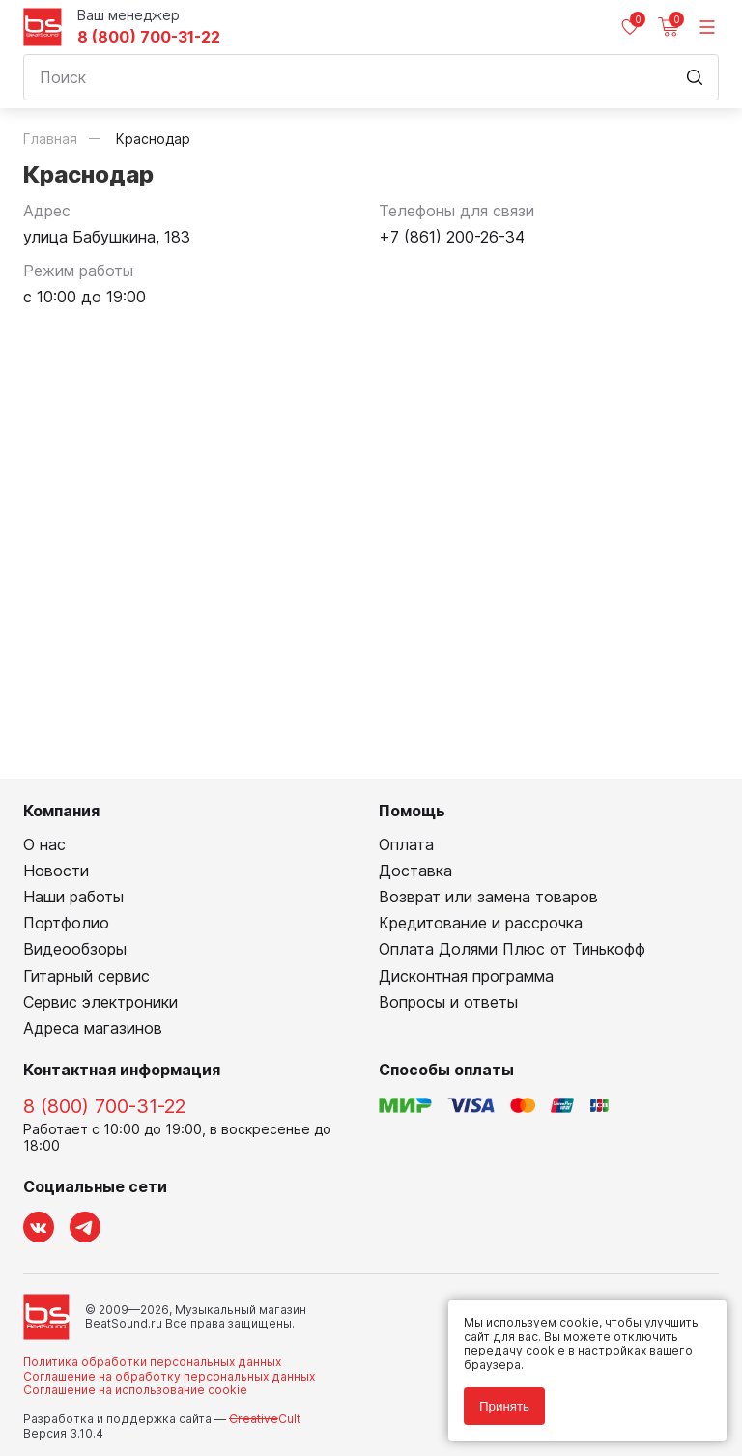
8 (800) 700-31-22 (148, 37)
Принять (504, 1406)
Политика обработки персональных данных (152, 1362)
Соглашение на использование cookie (135, 1390)
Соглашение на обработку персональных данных (169, 1376)
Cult (264, 1419)
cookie (579, 1322)
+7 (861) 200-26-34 (452, 236)
